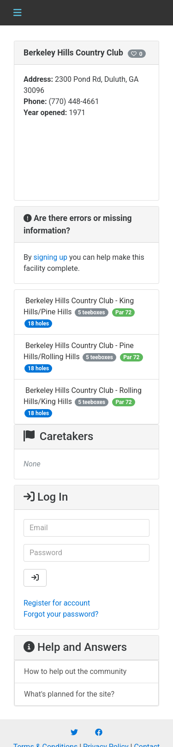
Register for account (57, 603)
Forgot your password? (61, 614)
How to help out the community (75, 671)
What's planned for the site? (69, 694)
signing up (50, 257)
